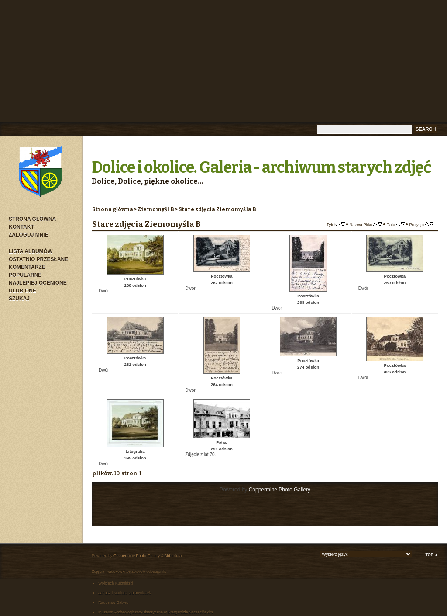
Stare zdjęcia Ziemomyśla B (217, 209)
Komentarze (27, 267)
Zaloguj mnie (28, 235)
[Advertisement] (223, 61)
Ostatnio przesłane (38, 259)
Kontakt (21, 227)
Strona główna (32, 219)
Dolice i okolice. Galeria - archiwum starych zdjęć (261, 167)
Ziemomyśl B (156, 209)
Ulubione (22, 291)
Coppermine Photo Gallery (279, 490)
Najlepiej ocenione (38, 283)
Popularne (25, 275)
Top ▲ (431, 555)
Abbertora (173, 555)
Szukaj (19, 299)
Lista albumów (30, 251)
